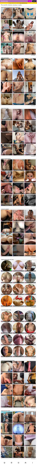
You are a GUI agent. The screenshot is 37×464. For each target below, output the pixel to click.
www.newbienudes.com (23, 3)
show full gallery (33, 55)
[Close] (36, 2)
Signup (34, 1)
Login (30, 1)
